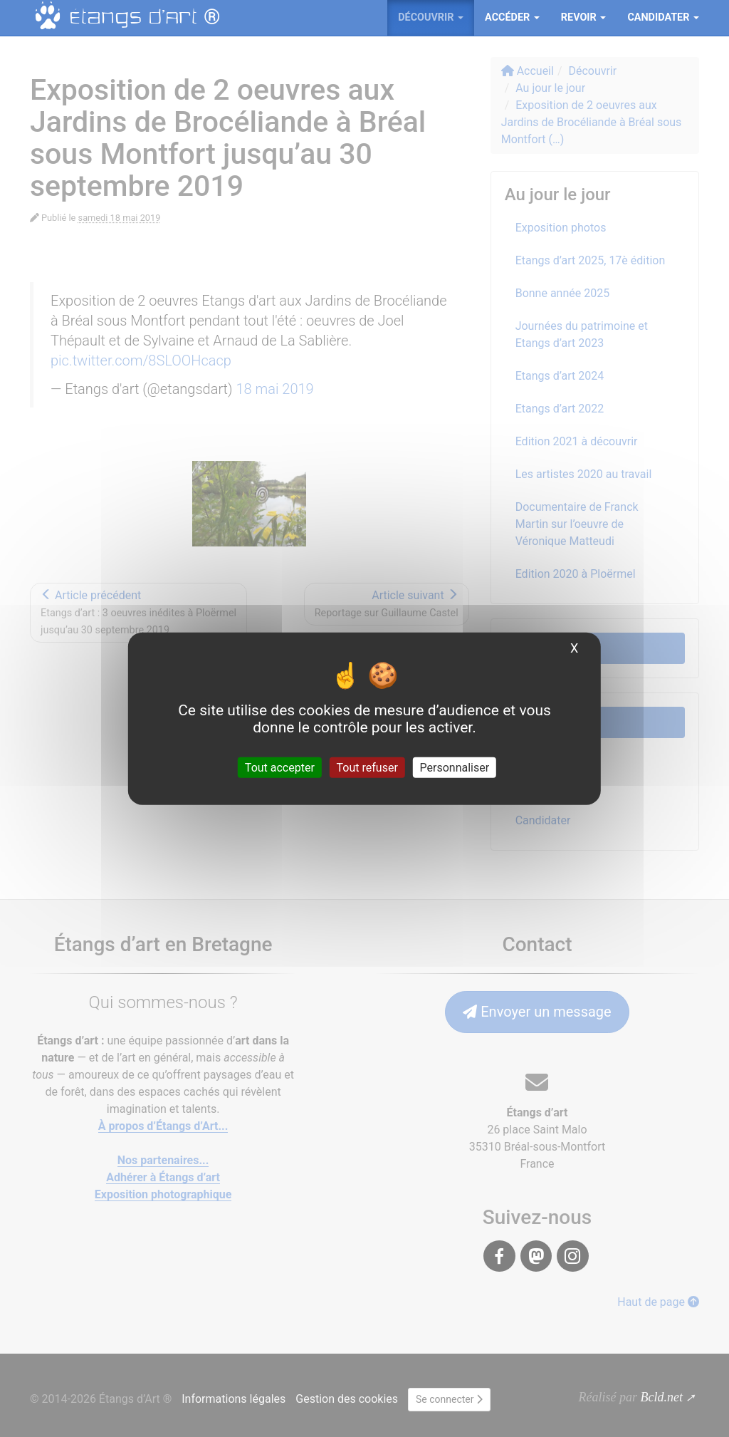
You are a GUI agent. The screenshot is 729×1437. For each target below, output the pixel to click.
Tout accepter (280, 767)
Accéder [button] (512, 17)
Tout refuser (367, 767)
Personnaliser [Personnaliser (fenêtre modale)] (455, 767)
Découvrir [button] (430, 17)
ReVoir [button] (584, 17)
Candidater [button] (663, 17)
